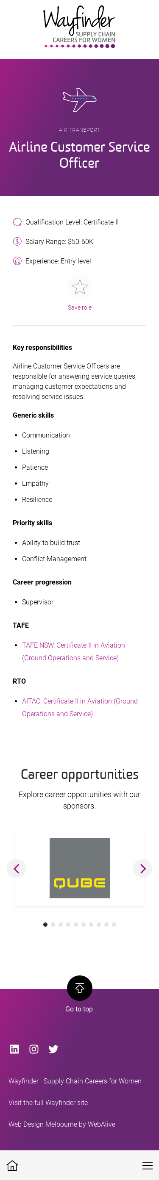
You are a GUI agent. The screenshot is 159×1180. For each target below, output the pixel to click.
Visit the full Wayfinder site (48, 1103)
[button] (16, 868)
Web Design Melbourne (42, 1124)
